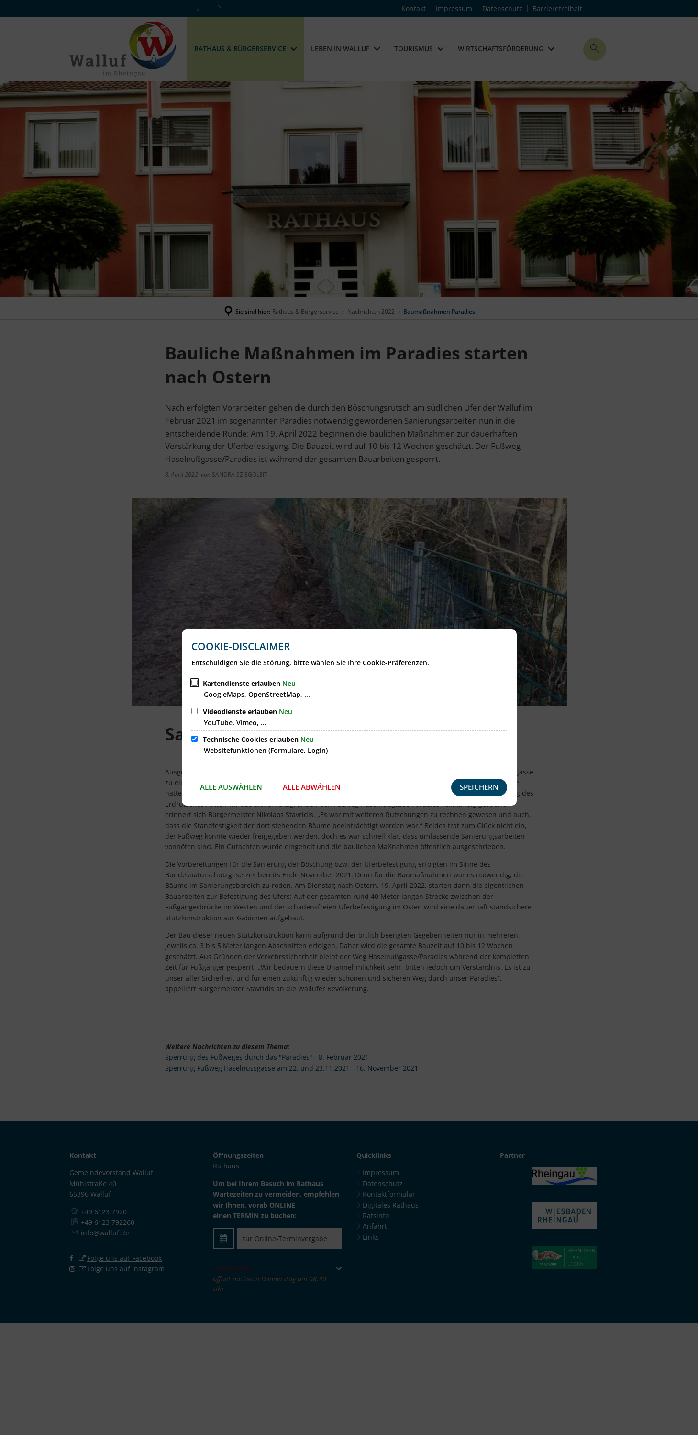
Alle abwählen (312, 787)
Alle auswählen (231, 787)
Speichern (479, 787)
